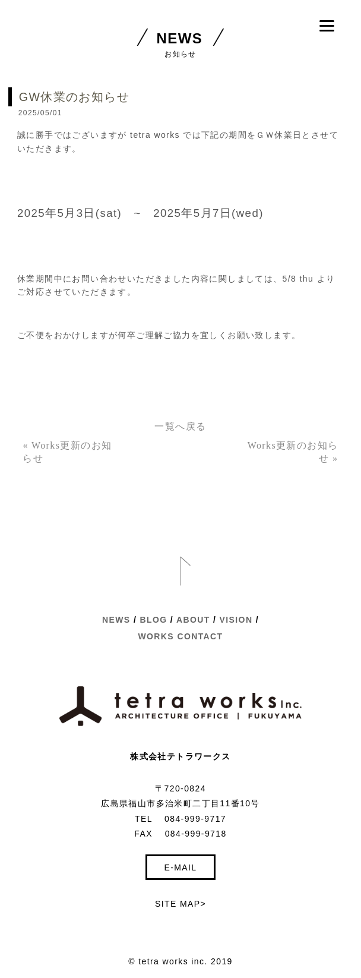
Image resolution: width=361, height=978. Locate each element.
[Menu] (327, 25)
